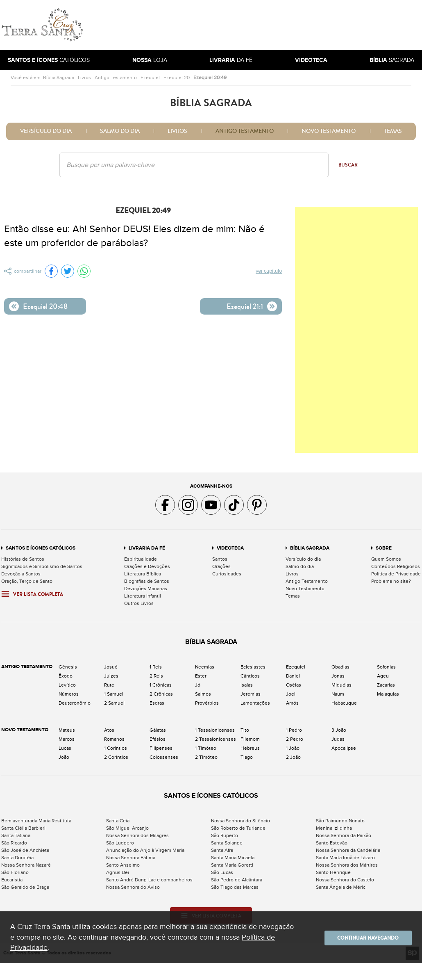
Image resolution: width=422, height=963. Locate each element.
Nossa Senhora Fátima (130, 857)
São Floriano (15, 872)
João (64, 757)
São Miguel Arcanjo (127, 828)
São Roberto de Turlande (238, 828)
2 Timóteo (206, 757)
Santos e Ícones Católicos (40, 548)
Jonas (338, 676)
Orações (221, 566)
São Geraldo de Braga (25, 887)
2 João (293, 757)
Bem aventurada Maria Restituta (36, 821)
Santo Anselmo (123, 865)
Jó (197, 685)
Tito (244, 730)
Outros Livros (139, 603)
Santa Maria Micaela (232, 857)
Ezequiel (150, 77)
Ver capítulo (269, 271)
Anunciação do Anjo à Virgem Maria (145, 850)
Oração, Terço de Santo (26, 581)
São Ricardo (14, 843)
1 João (292, 748)
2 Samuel (114, 703)
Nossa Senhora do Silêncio (240, 821)
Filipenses (161, 748)
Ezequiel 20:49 (210, 77)
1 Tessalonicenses (215, 730)
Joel (290, 694)
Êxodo (66, 676)
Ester (200, 676)
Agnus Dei (117, 872)
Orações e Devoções (147, 566)
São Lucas (222, 872)
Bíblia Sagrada (58, 77)
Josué (111, 667)
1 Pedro (294, 730)
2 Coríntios (116, 757)
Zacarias (386, 685)
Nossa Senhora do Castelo (345, 880)
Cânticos (250, 676)
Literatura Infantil (142, 596)
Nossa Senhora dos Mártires (347, 865)
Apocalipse (343, 748)
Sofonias (386, 667)
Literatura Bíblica (142, 574)
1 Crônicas (161, 685)
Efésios (158, 739)
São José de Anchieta (25, 850)
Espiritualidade (140, 559)
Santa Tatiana (15, 835)
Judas (338, 739)
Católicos (49, 60)
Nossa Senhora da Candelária (348, 850)
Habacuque (344, 703)
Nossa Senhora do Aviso (133, 887)
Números (69, 694)
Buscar (348, 165)
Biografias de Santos (146, 581)
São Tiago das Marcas (235, 887)
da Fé (230, 60)
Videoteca (230, 548)
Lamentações (255, 703)
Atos (109, 730)
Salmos (203, 694)
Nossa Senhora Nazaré (26, 865)
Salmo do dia (120, 131)
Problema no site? (391, 581)
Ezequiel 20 (176, 77)
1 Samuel (113, 694)
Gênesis (68, 667)
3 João (338, 730)
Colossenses (164, 757)
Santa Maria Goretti (232, 865)
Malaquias (388, 694)
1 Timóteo (205, 748)
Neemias (204, 667)
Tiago (246, 757)
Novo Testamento (329, 131)
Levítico (67, 685)
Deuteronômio (75, 703)
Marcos (67, 739)
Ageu (383, 676)
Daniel (293, 676)
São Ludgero (120, 843)
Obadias (340, 667)
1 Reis (156, 667)
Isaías (246, 685)
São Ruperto (224, 835)
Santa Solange (227, 843)
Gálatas (158, 730)
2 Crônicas (161, 694)
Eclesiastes (252, 667)
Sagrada (392, 60)
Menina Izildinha (334, 828)
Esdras (157, 703)
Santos (219, 559)
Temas (393, 131)
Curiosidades (226, 574)
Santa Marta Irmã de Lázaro (345, 857)
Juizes (111, 676)
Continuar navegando (362, 937)
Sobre (384, 548)
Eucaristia (12, 880)
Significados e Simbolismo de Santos (41, 566)
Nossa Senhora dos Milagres (137, 835)
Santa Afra (222, 850)
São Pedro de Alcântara (236, 880)
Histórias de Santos (22, 559)
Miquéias (341, 685)
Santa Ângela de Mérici (341, 887)
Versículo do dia (46, 131)
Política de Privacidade (396, 574)
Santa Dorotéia (17, 857)
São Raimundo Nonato (340, 821)
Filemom (250, 739)
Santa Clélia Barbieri (23, 828)
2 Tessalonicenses (215, 739)
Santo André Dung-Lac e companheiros (149, 880)
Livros (84, 77)
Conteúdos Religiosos (395, 566)
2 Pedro (294, 739)
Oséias (293, 685)
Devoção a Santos (21, 574)
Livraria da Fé (147, 548)
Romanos (114, 739)
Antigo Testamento (116, 77)
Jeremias (250, 694)
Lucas (65, 748)
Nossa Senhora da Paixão (343, 835)
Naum (337, 694)
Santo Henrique (333, 872)
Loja (149, 60)
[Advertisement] (266, 25)
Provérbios (207, 703)
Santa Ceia (117, 821)
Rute (109, 685)
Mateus (67, 730)
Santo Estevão (331, 843)
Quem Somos (386, 559)
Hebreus (250, 748)
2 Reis (156, 676)
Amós (292, 703)
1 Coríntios (115, 748)
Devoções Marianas (145, 588)
